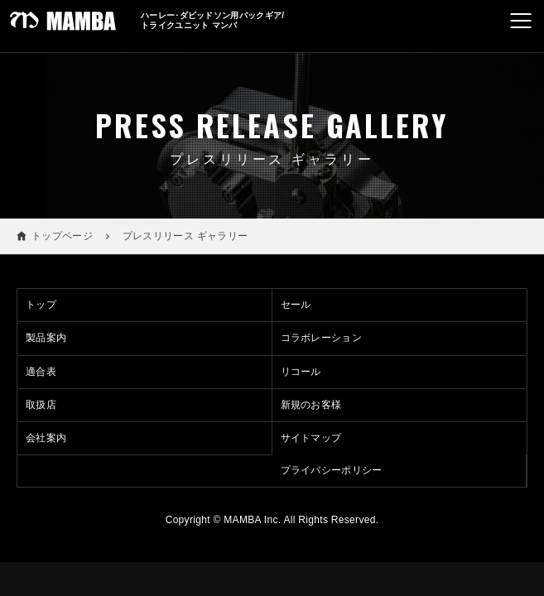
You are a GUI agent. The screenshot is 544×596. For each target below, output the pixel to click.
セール (296, 304)
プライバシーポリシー (332, 470)
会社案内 (46, 438)
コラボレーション (322, 338)
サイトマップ (311, 438)
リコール (301, 371)
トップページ (62, 236)
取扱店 (41, 405)
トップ (41, 304)
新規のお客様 (311, 405)
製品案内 (46, 338)
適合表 (41, 371)
